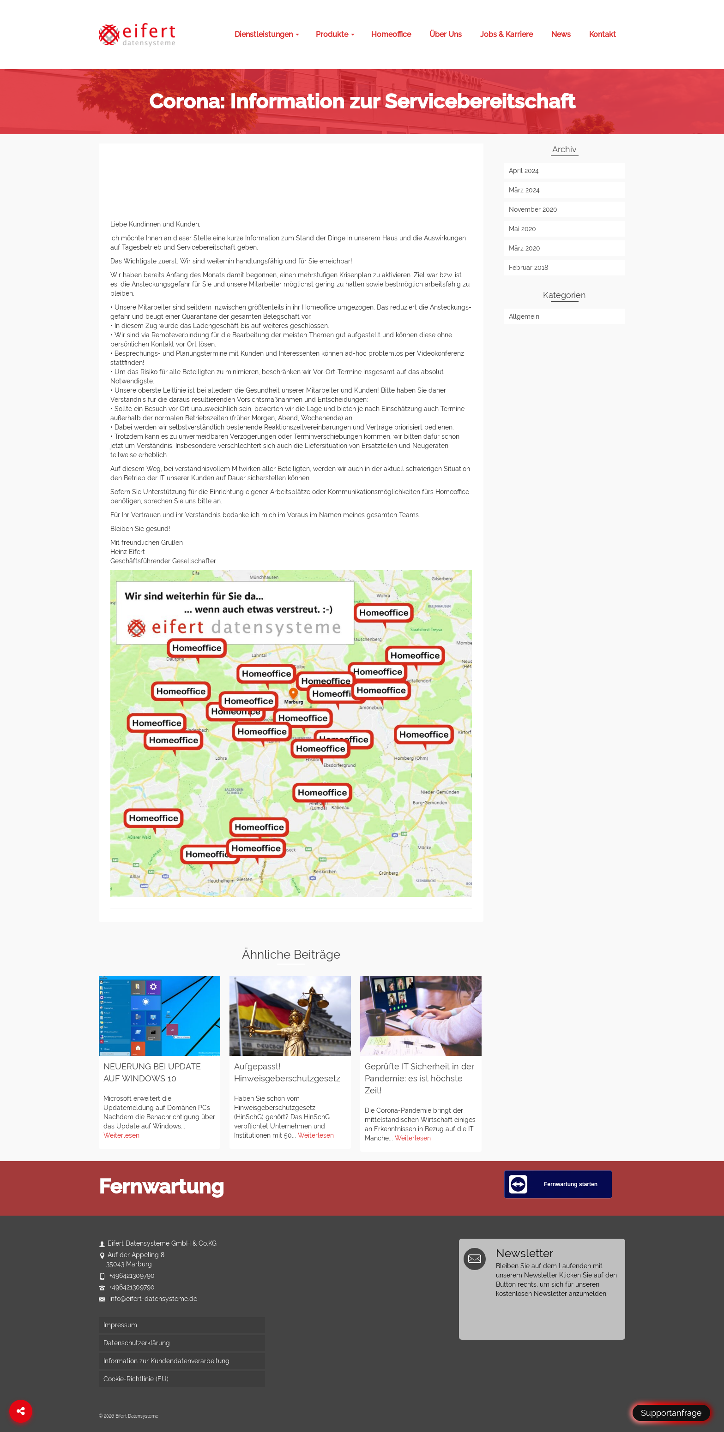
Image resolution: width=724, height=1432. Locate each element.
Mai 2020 (522, 229)
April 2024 (524, 170)
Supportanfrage (671, 1413)
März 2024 (524, 190)
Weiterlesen (121, 1135)
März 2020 (524, 248)
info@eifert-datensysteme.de (148, 1298)
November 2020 (533, 209)
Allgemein (524, 316)
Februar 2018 (528, 267)
